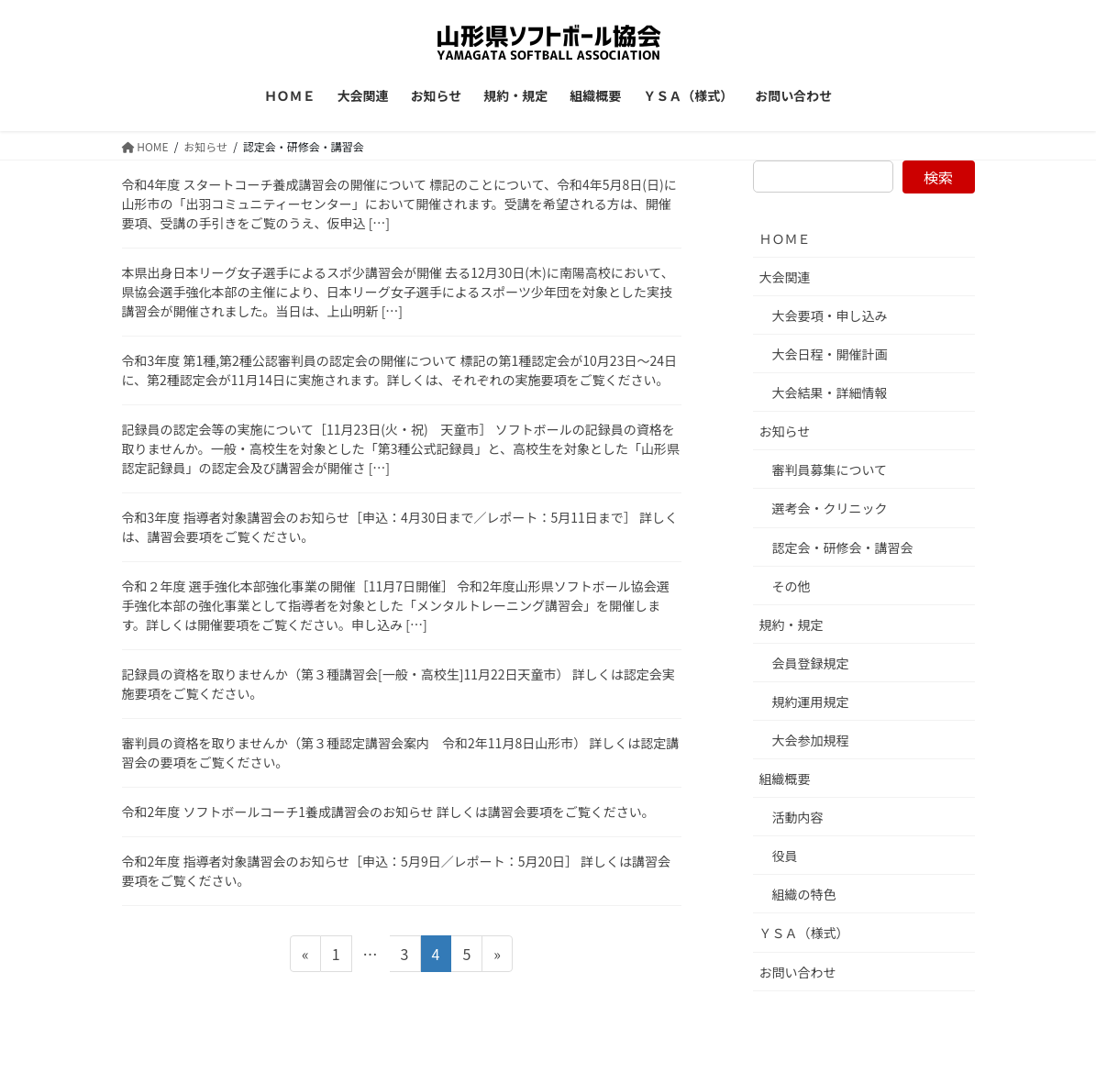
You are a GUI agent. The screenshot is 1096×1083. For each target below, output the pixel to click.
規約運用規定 (810, 701)
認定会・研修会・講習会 (842, 547)
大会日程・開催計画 (830, 354)
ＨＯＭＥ (785, 238)
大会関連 (785, 277)
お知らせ (785, 431)
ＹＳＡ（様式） (804, 932)
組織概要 (785, 778)
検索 (938, 177)
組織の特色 (804, 894)
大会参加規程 (810, 740)
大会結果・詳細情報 (830, 392)
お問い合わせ (797, 972)
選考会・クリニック (830, 508)
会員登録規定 (810, 663)
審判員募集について (830, 469)
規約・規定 (791, 624)
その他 (791, 586)
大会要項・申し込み (830, 315)
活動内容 (798, 817)
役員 (785, 855)
